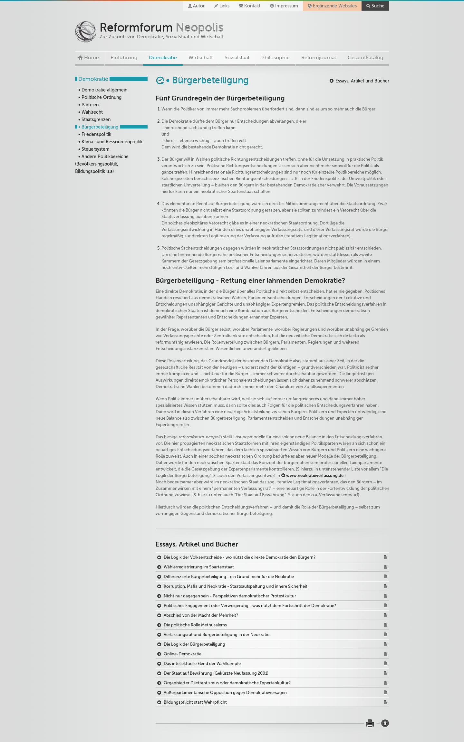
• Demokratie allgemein (102, 90)
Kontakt (252, 6)
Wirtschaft (200, 58)
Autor (199, 6)
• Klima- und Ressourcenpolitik (110, 141)
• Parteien (88, 104)
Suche (378, 6)
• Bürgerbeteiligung (98, 127)
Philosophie (275, 58)
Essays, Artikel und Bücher (362, 81)
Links (224, 6)
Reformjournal (318, 58)
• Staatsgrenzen (94, 119)
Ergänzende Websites (335, 6)
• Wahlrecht (90, 112)
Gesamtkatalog (365, 58)
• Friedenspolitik (94, 134)
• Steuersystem (94, 149)
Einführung (124, 58)
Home (91, 58)
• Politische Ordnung (99, 97)
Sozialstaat (237, 58)
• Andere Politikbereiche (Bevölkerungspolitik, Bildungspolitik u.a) (102, 164)
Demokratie (163, 58)
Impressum (286, 6)
